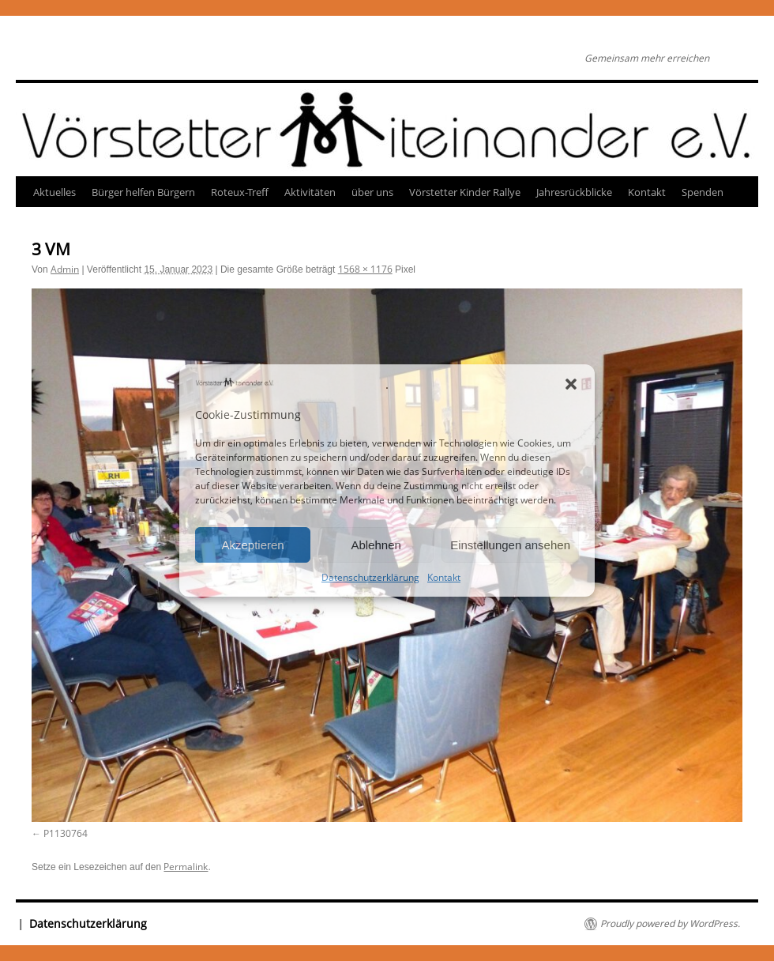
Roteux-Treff (240, 192)
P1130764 (65, 833)
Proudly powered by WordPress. (670, 924)
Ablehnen (375, 545)
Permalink (185, 866)
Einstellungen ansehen (510, 545)
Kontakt (443, 577)
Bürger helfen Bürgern (143, 192)
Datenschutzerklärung (370, 577)
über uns (372, 192)
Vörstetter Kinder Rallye (464, 192)
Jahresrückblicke (574, 192)
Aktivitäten (310, 192)
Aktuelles (54, 192)
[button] (571, 384)
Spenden (702, 192)
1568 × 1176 (365, 269)
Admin (65, 269)
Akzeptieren (252, 545)
